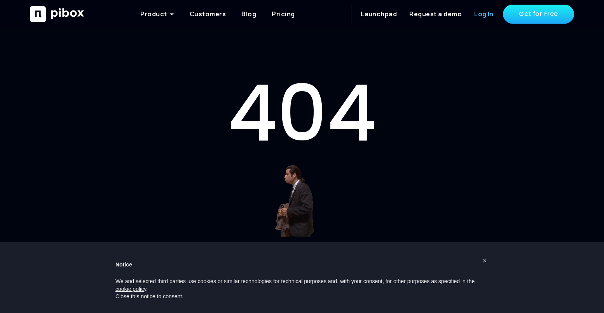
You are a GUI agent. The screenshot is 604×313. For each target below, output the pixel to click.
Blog (248, 14)
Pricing (283, 14)
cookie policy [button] (130, 289)
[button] (484, 260)
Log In (484, 14)
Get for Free (538, 13)
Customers (208, 14)
